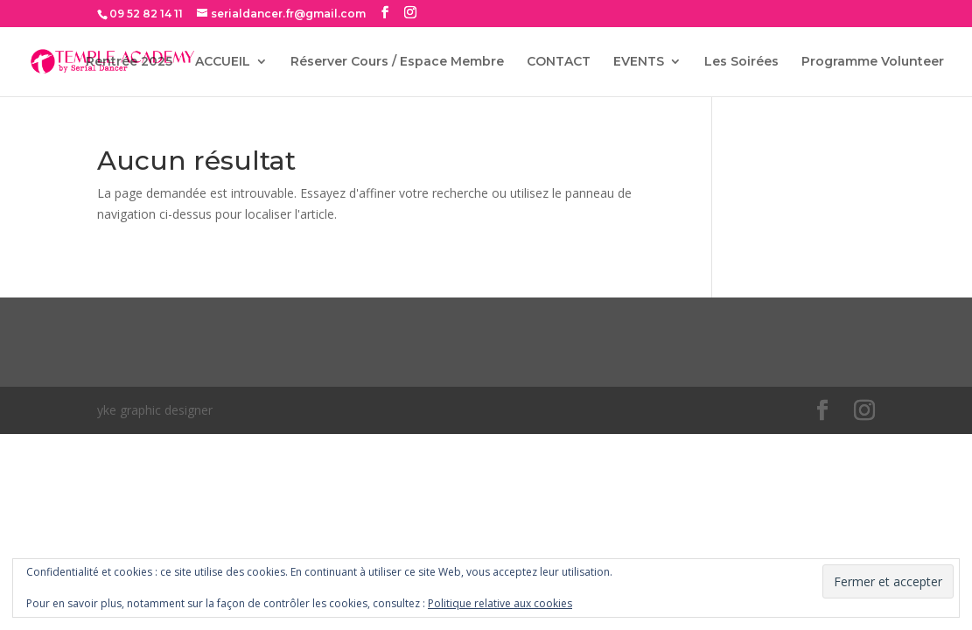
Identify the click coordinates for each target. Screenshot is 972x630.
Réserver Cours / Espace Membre (397, 62)
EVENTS (638, 62)
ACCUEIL (222, 62)
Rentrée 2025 (129, 62)
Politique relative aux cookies (500, 603)
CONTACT (559, 62)
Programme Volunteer (872, 62)
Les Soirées (741, 62)
